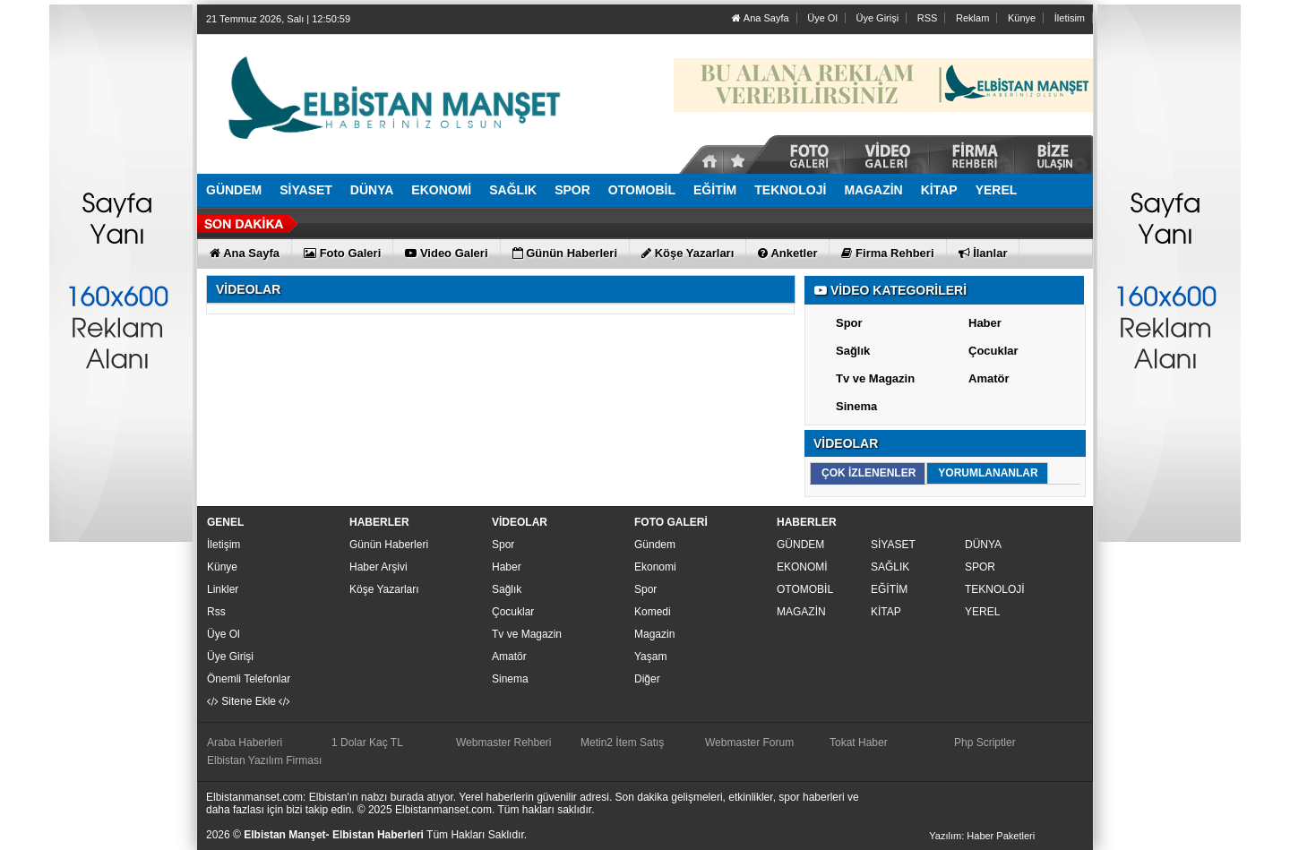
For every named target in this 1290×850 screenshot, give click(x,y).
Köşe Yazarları (384, 589)
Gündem (654, 544)
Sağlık (853, 350)
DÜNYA (983, 544)
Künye (1022, 18)
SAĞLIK (890, 567)
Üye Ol (822, 18)
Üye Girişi (877, 18)
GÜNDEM (800, 544)
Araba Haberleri (244, 742)
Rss (216, 611)
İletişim (223, 544)
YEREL (982, 611)
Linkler (222, 589)
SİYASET (893, 544)
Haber (985, 323)
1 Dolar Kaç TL (367, 742)
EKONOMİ (802, 567)
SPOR (980, 567)
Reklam (972, 18)
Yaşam (650, 656)
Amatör (989, 378)
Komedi (652, 611)
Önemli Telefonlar (248, 679)
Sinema (856, 406)
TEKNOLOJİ (995, 589)
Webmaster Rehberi (504, 742)
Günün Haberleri (388, 544)
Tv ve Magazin (875, 378)
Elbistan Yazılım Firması (264, 760)
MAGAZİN (801, 611)
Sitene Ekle (248, 701)
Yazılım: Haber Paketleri (982, 835)
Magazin (654, 634)
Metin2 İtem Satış (622, 742)
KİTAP (886, 611)
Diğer (647, 679)
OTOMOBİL (805, 589)
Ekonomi (655, 567)
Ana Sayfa (760, 18)
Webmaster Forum (749, 742)
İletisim (1069, 18)
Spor (849, 323)
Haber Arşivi (378, 567)
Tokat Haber (859, 742)
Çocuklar (993, 350)
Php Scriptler (985, 742)
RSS (927, 18)
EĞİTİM (889, 589)
